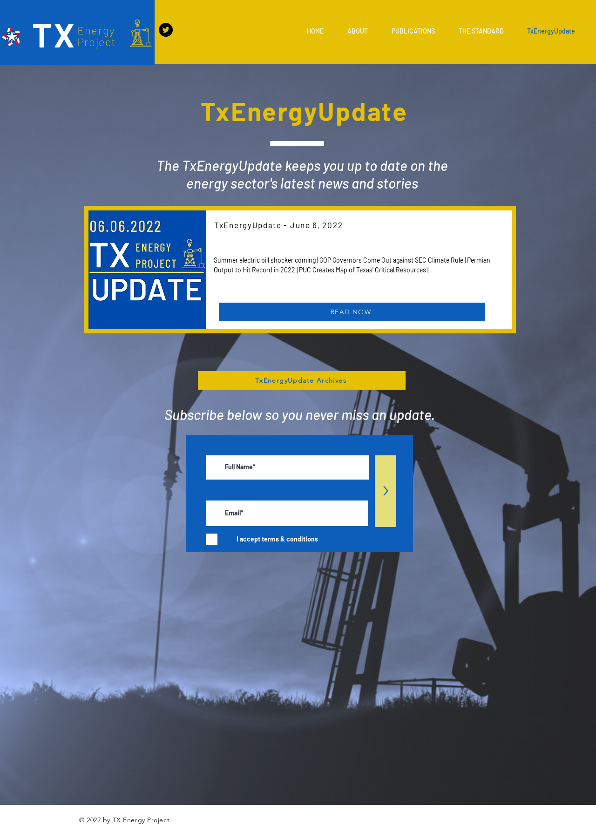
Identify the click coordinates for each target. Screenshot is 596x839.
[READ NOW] (352, 312)
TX (54, 34)
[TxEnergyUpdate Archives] (302, 380)
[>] (385, 491)
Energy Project (96, 35)
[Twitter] (166, 30)
